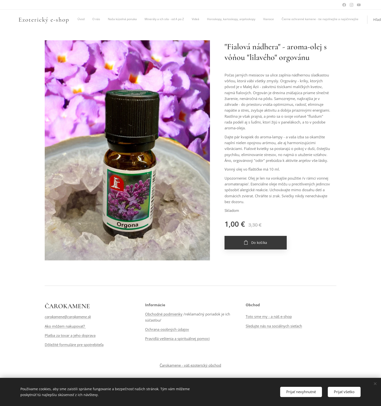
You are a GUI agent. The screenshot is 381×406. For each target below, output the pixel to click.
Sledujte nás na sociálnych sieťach (274, 325)
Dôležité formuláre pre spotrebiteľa (74, 344)
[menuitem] (249, 20)
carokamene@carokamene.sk (68, 316)
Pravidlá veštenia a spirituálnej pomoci (177, 338)
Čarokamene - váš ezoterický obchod (190, 365)
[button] (326, 20)
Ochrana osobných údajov (167, 329)
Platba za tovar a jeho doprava (70, 335)
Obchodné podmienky (163, 314)
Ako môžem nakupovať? (65, 325)
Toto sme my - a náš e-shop (269, 316)
